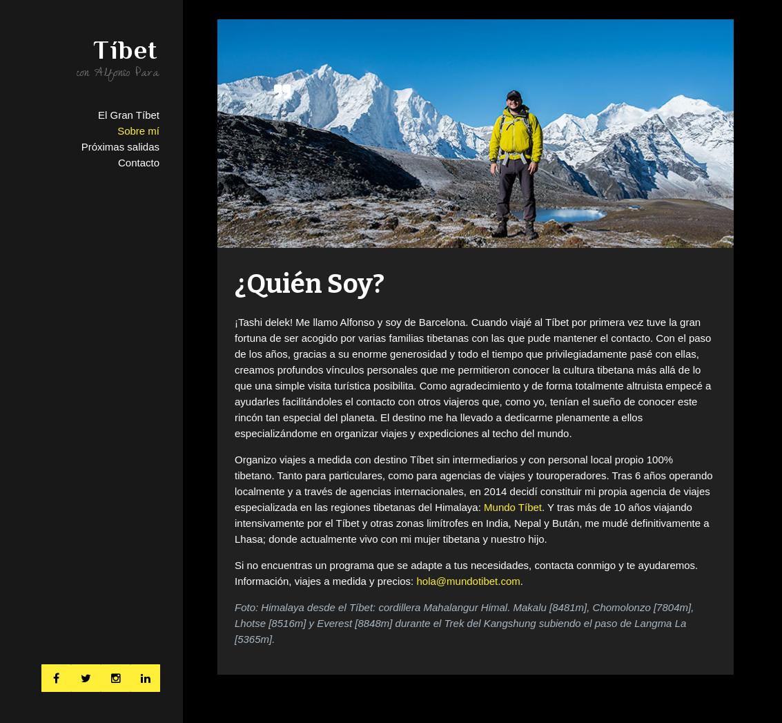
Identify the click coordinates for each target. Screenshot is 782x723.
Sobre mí (138, 131)
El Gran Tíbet (128, 115)
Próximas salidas (120, 147)
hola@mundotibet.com (468, 581)
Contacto (138, 162)
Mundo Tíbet (513, 507)
